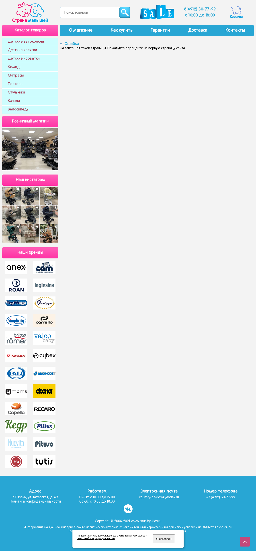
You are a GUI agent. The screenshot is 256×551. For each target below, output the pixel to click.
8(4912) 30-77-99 (200, 9)
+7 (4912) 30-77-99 (220, 497)
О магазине (80, 31)
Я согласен (164, 539)
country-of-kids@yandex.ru (159, 497)
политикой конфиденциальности (96, 538)
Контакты (235, 31)
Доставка (197, 31)
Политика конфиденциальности (35, 501)
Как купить (121, 31)
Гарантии (160, 31)
